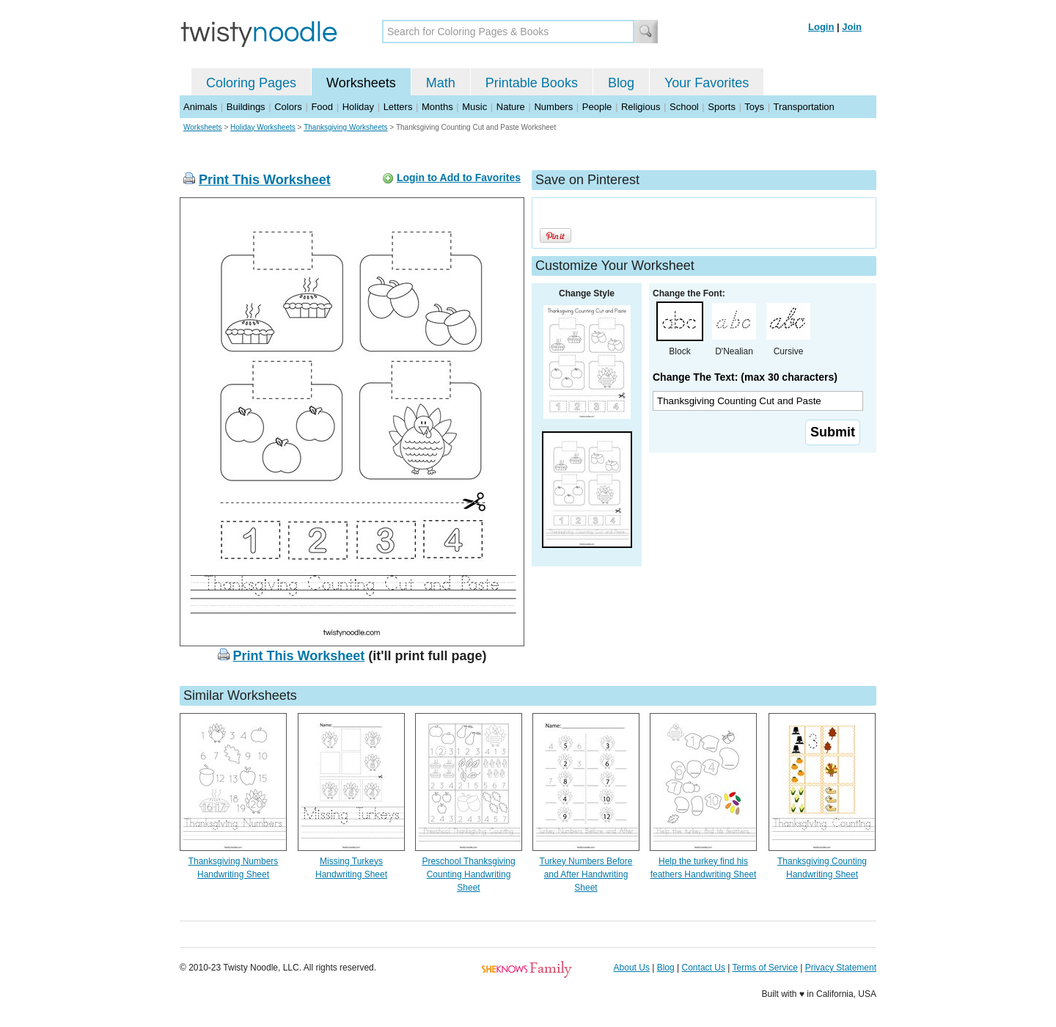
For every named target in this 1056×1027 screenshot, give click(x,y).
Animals (200, 106)
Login (821, 26)
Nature (510, 106)
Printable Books (531, 83)
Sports (722, 106)
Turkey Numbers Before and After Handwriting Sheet (586, 874)
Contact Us (703, 967)
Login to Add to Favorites (459, 177)
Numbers (553, 106)
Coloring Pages (251, 83)
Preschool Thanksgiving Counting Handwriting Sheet (468, 874)
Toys (754, 106)
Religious (640, 106)
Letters (398, 106)
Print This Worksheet (265, 179)
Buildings (246, 106)
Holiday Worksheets (263, 127)
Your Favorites (706, 83)
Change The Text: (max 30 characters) (745, 377)
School (684, 106)
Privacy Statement (840, 967)
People (597, 106)
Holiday (358, 106)
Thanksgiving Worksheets (345, 127)
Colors (288, 106)
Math (440, 83)
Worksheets (361, 83)
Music (474, 106)
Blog (621, 83)
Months (437, 106)
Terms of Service (764, 967)
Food (322, 106)
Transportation (803, 106)
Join (852, 26)
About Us (632, 967)
